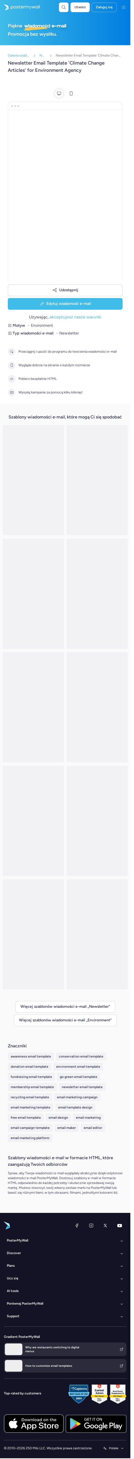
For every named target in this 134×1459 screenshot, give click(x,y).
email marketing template (30, 1107)
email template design (75, 1107)
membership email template (32, 1087)
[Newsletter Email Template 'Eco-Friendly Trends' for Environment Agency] (33, 934)
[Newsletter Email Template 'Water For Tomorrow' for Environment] (97, 594)
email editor (93, 1128)
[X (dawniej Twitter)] (105, 1225)
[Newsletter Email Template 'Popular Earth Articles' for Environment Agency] (97, 934)
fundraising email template (31, 1077)
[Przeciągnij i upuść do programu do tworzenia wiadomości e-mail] (12, 352)
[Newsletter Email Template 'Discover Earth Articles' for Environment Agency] (33, 821)
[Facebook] (77, 1225)
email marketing (88, 1118)
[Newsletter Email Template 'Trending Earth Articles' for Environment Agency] (97, 821)
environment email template (78, 1067)
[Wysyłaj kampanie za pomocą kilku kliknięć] (12, 392)
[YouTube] (120, 1225)
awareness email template (31, 1056)
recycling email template (30, 1097)
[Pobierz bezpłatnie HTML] (12, 379)
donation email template (29, 1067)
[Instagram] (91, 1225)
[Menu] (123, 7)
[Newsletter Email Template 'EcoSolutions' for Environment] (97, 480)
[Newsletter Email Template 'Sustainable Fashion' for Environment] (33, 594)
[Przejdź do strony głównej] (20, 7)
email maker (66, 1128)
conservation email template (81, 1056)
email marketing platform (30, 1138)
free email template (26, 1118)
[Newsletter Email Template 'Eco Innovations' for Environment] (97, 707)
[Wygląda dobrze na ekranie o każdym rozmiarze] (12, 365)
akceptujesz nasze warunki (75, 316)
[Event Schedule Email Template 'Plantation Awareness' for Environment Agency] (33, 707)
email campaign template (30, 1128)
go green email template (78, 1077)
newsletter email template (82, 1087)
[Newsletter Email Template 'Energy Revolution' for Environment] (33, 480)
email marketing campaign (77, 1097)
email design (58, 1118)
